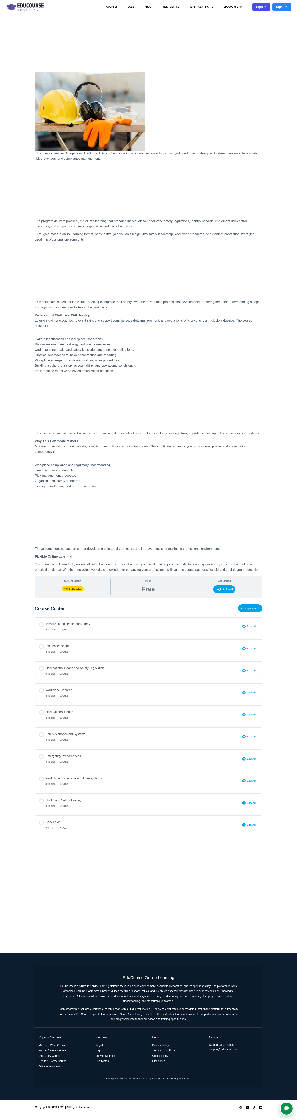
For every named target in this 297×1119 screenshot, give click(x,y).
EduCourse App (233, 6)
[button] (286, 1108)
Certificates (102, 1066)
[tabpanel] (148, 322)
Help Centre (171, 6)
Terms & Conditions (163, 1055)
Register (100, 1050)
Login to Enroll (224, 589)
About (149, 6)
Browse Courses (105, 1061)
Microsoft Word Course (52, 1050)
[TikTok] (254, 1112)
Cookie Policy (160, 1061)
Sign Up (282, 7)
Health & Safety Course (52, 1066)
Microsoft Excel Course (52, 1055)
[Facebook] (240, 1112)
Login (98, 1055)
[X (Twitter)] (247, 1112)
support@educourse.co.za (224, 1054)
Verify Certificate (201, 6)
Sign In (261, 7)
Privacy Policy (160, 1050)
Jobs (131, 6)
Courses (111, 6)
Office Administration (51, 1071)
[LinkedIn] (260, 1112)
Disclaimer (158, 1066)
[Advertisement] (148, 42)
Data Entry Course (49, 1061)
